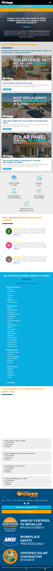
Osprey (10, 371)
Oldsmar (10, 327)
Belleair (10, 308)
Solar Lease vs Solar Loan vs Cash (17, 83)
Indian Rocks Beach (14, 320)
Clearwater (11, 312)
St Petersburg (12, 340)
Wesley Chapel (12, 302)
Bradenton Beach (13, 356)
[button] (50, 2)
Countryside (11, 316)
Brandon (10, 289)
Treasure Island (13, 346)
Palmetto (10, 360)
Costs (14, 500)
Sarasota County (12, 366)
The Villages (10, 382)
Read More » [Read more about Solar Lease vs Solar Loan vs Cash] (7, 89)
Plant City (11, 295)
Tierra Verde (11, 344)
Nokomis (10, 368)
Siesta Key (11, 375)
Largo (9, 323)
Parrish (10, 363)
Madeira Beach (12, 325)
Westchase (11, 300)
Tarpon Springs (12, 342)
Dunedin (10, 318)
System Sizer (21, 500)
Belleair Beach (12, 310)
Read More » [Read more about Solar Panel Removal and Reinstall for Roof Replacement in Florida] (7, 168)
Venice (10, 377)
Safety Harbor (12, 333)
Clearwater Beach (13, 314)
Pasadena (11, 331)
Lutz (9, 293)
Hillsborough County (13, 287)
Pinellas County (11, 306)
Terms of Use (44, 567)
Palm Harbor (12, 329)
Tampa (10, 298)
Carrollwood (11, 291)
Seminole (11, 335)
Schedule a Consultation (41, 500)
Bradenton (11, 354)
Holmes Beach (12, 358)
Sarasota (10, 373)
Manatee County (11, 350)
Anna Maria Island (13, 352)
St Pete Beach (12, 338)
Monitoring (30, 500)
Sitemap (39, 567)
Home (3, 500)
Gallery (9, 500)
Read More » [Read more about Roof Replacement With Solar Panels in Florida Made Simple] (7, 129)
